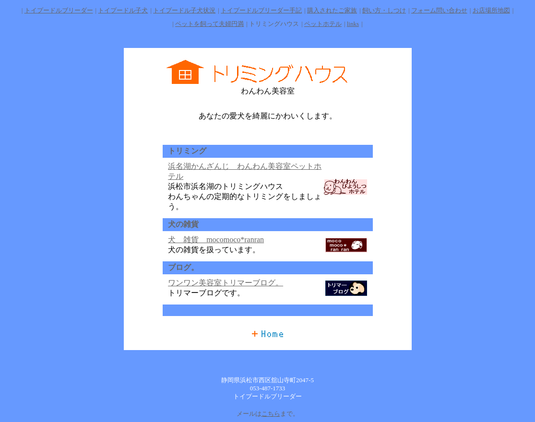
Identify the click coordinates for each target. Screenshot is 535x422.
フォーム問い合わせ (439, 10)
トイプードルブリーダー (58, 10)
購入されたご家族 (332, 10)
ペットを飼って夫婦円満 (209, 23)
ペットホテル (323, 23)
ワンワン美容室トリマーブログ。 (225, 283)
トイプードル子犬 (123, 10)
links (353, 23)
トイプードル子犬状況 (184, 10)
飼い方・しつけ (384, 10)
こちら (271, 413)
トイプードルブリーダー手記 (261, 10)
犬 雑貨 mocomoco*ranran (216, 239)
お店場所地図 (491, 10)
